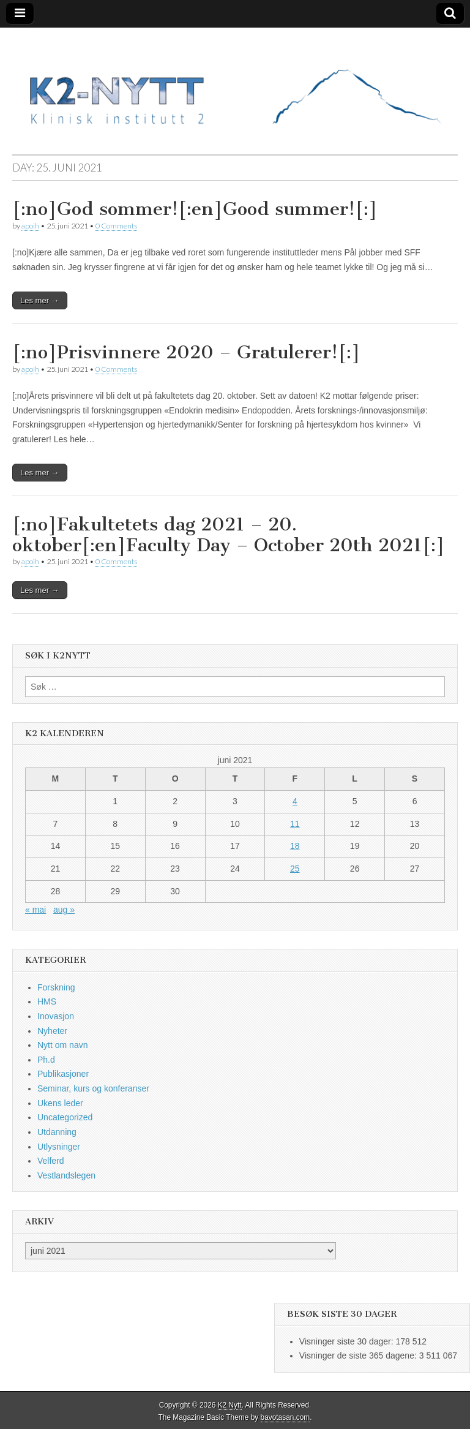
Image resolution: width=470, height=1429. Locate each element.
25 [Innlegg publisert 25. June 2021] (295, 868)
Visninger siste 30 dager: (347, 1341)
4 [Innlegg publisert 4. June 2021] (295, 801)
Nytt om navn (62, 1045)
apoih (30, 225)
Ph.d (46, 1060)
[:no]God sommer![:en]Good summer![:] (195, 209)
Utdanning (56, 1132)
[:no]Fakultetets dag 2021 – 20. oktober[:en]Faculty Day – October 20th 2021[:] (228, 534)
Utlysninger (58, 1147)
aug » (64, 909)
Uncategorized (64, 1117)
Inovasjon (55, 1016)
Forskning (56, 987)
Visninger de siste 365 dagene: (359, 1355)
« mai (35, 909)
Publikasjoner (63, 1074)
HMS (46, 1001)
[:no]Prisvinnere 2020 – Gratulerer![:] (186, 352)
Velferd (50, 1161)
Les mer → (39, 300)
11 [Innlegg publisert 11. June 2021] (295, 824)
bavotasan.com (285, 1417)
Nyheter (52, 1031)
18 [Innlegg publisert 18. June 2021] (295, 846)
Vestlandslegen (66, 1175)
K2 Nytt (230, 1405)
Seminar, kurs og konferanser (93, 1088)
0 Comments (116, 225)
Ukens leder (60, 1103)
